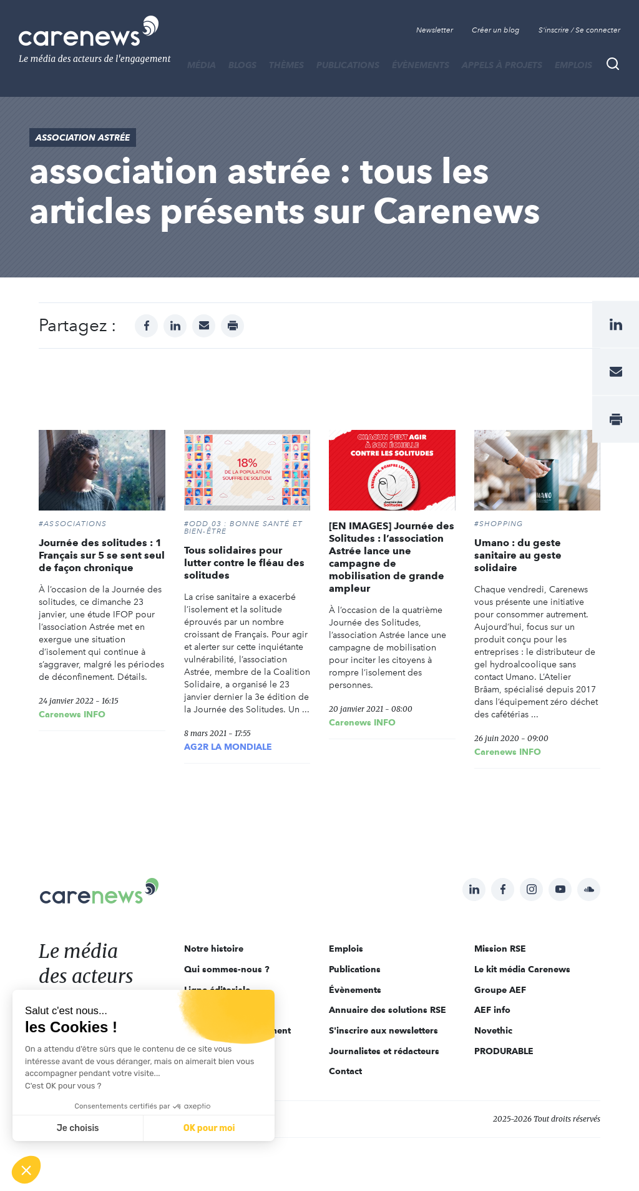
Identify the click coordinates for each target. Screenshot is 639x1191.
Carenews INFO (72, 714)
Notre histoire (213, 949)
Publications (347, 65)
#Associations (73, 523)
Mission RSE (500, 949)
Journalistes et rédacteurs (384, 1051)
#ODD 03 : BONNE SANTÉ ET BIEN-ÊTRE (243, 527)
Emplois (573, 65)
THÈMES (286, 65)
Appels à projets (502, 65)
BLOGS (242, 65)
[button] (26, 1170)
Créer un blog (496, 30)
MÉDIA (201, 65)
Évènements (420, 65)
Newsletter (434, 30)
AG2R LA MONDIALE (228, 747)
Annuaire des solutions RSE (387, 1010)
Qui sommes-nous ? (227, 969)
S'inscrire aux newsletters (383, 1030)
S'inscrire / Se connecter (579, 30)
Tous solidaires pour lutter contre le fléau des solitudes (244, 562)
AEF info (492, 1010)
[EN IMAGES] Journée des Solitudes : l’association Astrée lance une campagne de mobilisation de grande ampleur (391, 557)
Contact (345, 1071)
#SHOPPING (499, 523)
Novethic (493, 1030)
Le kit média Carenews (522, 969)
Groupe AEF (500, 990)
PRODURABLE (504, 1051)
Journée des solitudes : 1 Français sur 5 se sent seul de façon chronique (102, 555)
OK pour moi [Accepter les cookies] (209, 1128)
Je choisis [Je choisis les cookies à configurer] (78, 1128)
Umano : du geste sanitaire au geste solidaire (518, 555)
